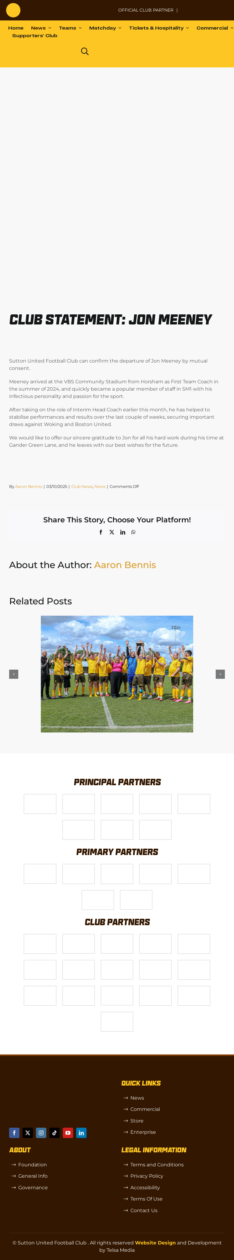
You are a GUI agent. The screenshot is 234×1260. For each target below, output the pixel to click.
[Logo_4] (155, 797)
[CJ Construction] (78, 937)
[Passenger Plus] (40, 962)
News (99, 486)
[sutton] (13, 5)
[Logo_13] (40, 937)
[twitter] (28, 1133)
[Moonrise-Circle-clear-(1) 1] (194, 962)
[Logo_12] (78, 866)
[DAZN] (155, 822)
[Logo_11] (155, 866)
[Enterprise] (117, 822)
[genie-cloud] (155, 962)
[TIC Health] (155, 988)
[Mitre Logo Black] (194, 988)
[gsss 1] (194, 797)
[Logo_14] (117, 797)
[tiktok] (54, 1133)
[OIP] (117, 988)
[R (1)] (40, 988)
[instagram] (41, 1133)
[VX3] (78, 797)
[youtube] (68, 1133)
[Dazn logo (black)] (63, 51)
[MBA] (194, 866)
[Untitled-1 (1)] (205, 6)
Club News (82, 486)
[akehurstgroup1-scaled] (117, 937)
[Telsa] (40, 797)
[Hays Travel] (78, 962)
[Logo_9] (117, 866)
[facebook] (14, 1133)
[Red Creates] (117, 962)
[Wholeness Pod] (155, 937)
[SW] (78, 988)
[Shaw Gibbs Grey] (98, 893)
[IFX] (136, 893)
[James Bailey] (40, 866)
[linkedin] (81, 1133)
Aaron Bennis (28, 486)
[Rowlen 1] (194, 937)
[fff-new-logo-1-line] (78, 822)
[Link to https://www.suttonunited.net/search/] (85, 51)
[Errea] (117, 1014)
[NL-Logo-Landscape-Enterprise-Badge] (106, 7)
